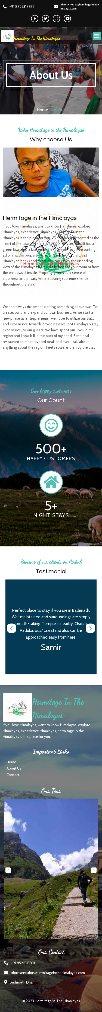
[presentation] (11, 628)
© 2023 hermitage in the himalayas (51, 1001)
